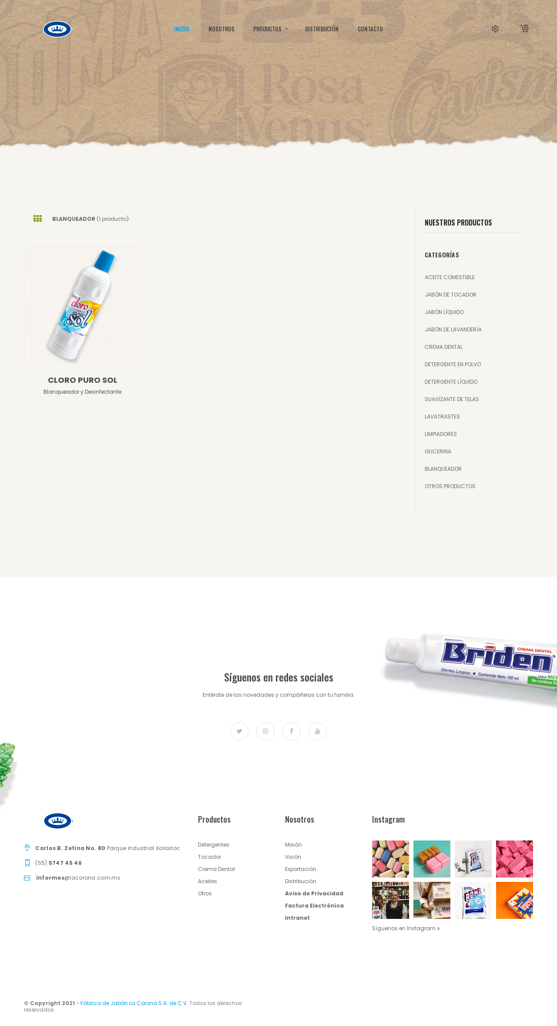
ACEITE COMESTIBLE (450, 277)
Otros (205, 893)
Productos (269, 28)
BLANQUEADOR (443, 468)
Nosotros (221, 28)
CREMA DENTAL (444, 347)
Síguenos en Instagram (406, 928)
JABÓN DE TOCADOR (450, 294)
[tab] (38, 219)
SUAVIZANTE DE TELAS (452, 399)
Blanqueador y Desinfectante (82, 392)
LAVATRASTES (442, 416)
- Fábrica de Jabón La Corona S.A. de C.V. (132, 1003)
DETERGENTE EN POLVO (453, 364)
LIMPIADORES (441, 434)
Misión (293, 844)
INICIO (181, 28)
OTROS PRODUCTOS (450, 486)
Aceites (207, 881)
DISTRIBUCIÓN (322, 28)
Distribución (300, 881)
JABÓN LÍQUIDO (444, 312)
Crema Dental (216, 869)
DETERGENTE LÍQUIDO (451, 381)
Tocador (209, 857)
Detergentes (213, 844)
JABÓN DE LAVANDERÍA (453, 329)
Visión (293, 857)
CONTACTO (370, 28)
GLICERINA (438, 451)
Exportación (300, 869)
